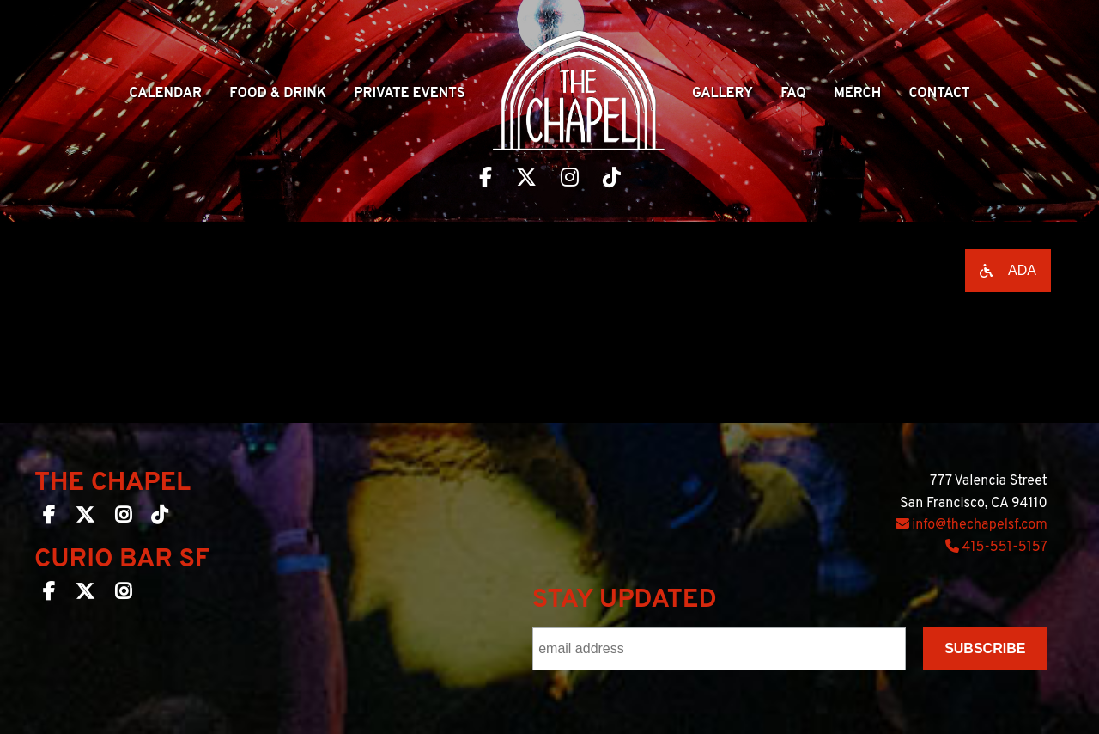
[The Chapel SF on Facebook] (49, 518)
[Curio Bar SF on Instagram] (123, 594)
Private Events (409, 93)
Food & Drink (277, 93)
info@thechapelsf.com (971, 525)
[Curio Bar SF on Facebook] (49, 594)
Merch (857, 93)
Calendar (165, 93)
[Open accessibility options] (1008, 270)
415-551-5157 (996, 547)
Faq (793, 93)
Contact (938, 93)
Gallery (722, 93)
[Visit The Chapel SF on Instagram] (570, 180)
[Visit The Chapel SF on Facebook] (485, 180)
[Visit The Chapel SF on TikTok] (612, 180)
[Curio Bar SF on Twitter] (85, 594)
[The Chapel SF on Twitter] (85, 518)
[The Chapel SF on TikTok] (159, 518)
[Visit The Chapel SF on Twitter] (526, 180)
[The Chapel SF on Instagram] (123, 518)
